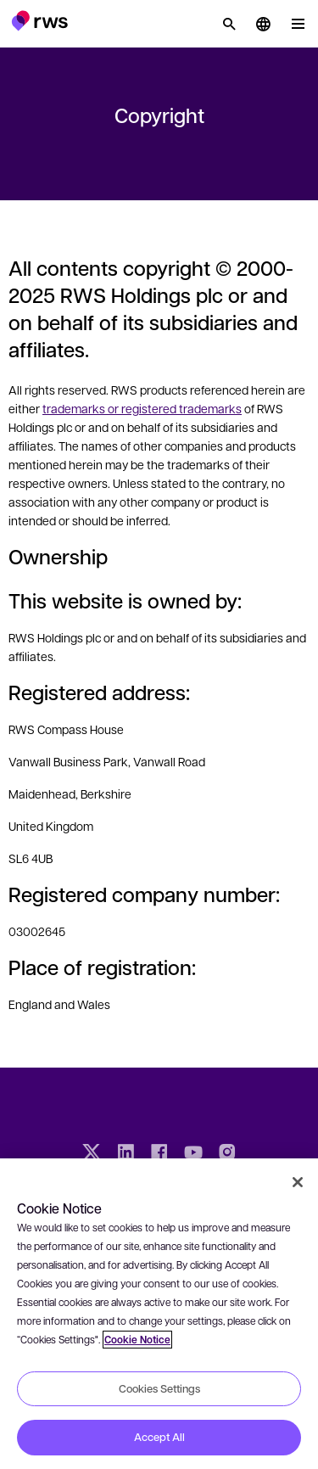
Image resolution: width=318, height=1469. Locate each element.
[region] (159, 1313)
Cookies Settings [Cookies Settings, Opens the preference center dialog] (159, 1388)
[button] (39, 20)
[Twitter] (91, 1154)
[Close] (297, 1182)
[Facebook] (159, 1154)
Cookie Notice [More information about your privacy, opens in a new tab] (137, 1339)
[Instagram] (227, 1154)
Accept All (159, 1436)
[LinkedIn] (125, 1154)
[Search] (229, 24)
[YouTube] (193, 1154)
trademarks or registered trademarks (142, 408)
